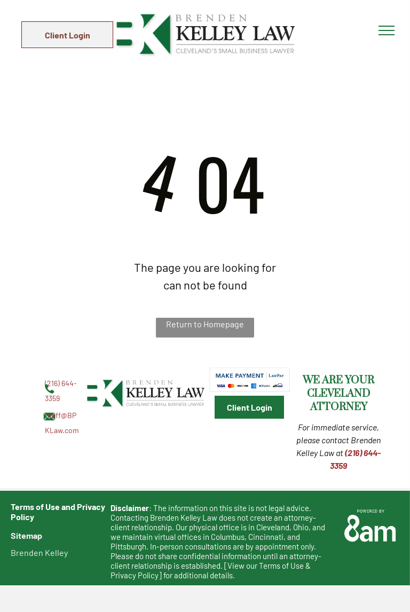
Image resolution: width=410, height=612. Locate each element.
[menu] (386, 30)
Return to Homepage (205, 324)
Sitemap (26, 535)
